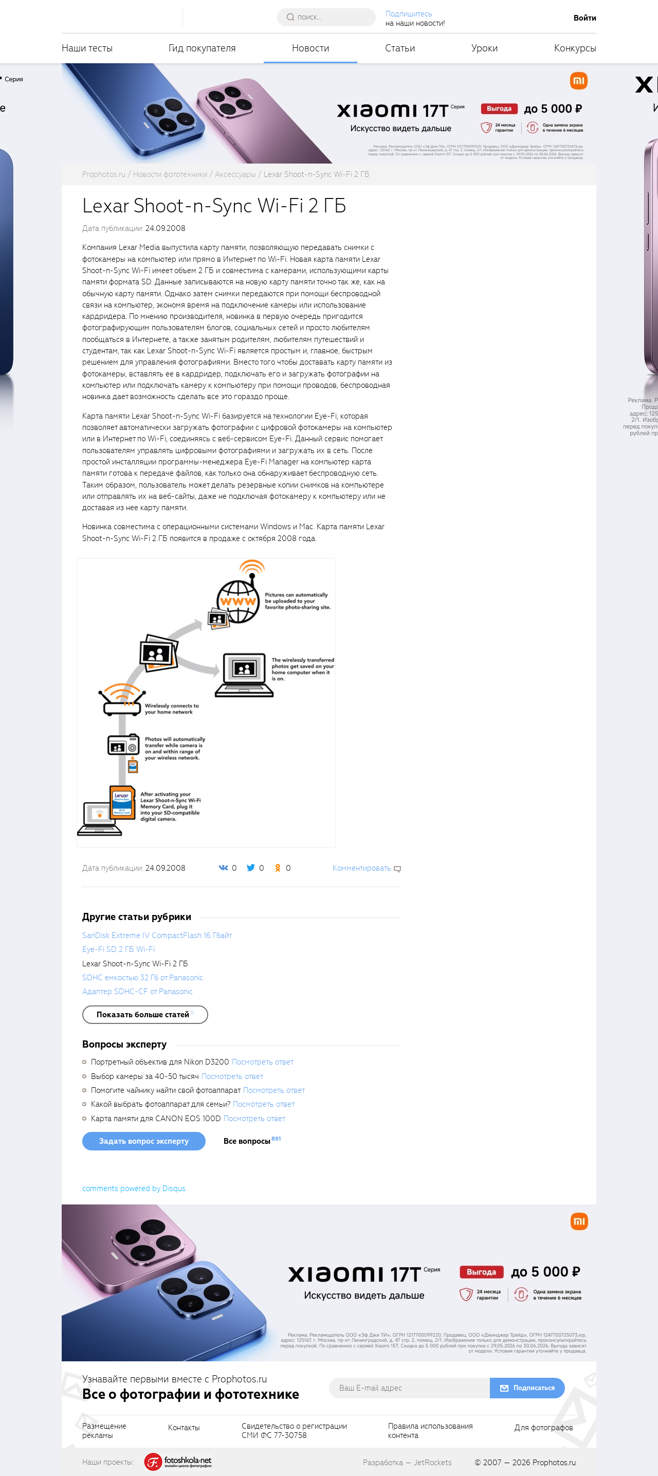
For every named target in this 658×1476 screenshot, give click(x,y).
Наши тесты (87, 48)
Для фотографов (544, 1428)
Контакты (184, 1428)
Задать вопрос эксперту (144, 1141)
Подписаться (534, 1387)
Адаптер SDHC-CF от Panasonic (137, 991)
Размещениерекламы (104, 1431)
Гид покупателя (202, 48)
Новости (311, 48)
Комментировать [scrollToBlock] (362, 868)
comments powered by (134, 1188)
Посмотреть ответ (263, 1062)
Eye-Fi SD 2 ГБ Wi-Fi (118, 949)
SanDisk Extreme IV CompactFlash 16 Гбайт (157, 935)
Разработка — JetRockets (407, 1462)
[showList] (145, 1014)
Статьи (400, 48)
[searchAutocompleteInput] (330, 17)
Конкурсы (575, 48)
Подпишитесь (409, 14)
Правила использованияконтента (430, 1431)
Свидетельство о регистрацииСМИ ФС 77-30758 (294, 1431)
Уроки (484, 48)
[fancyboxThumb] (206, 702)
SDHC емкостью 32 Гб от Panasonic (142, 978)
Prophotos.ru (554, 1462)
